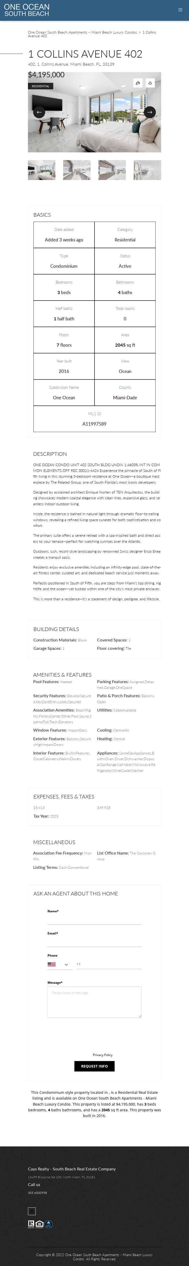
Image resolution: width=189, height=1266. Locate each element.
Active (125, 266)
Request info (94, 1066)
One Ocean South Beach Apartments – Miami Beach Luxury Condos (82, 32)
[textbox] (60, 964)
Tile (128, 648)
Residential (40, 86)
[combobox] (60, 964)
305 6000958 (37, 1193)
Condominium (64, 266)
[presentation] (87, 1035)
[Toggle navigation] (180, 10)
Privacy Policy (103, 1055)
